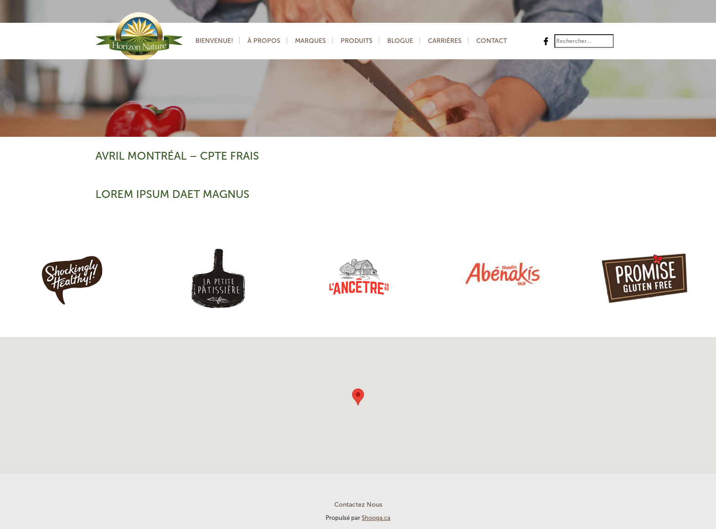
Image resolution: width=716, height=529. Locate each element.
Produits (357, 41)
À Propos (263, 41)
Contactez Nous (358, 504)
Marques (310, 41)
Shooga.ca (376, 517)
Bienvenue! (214, 41)
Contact (491, 41)
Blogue (400, 41)
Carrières (445, 41)
